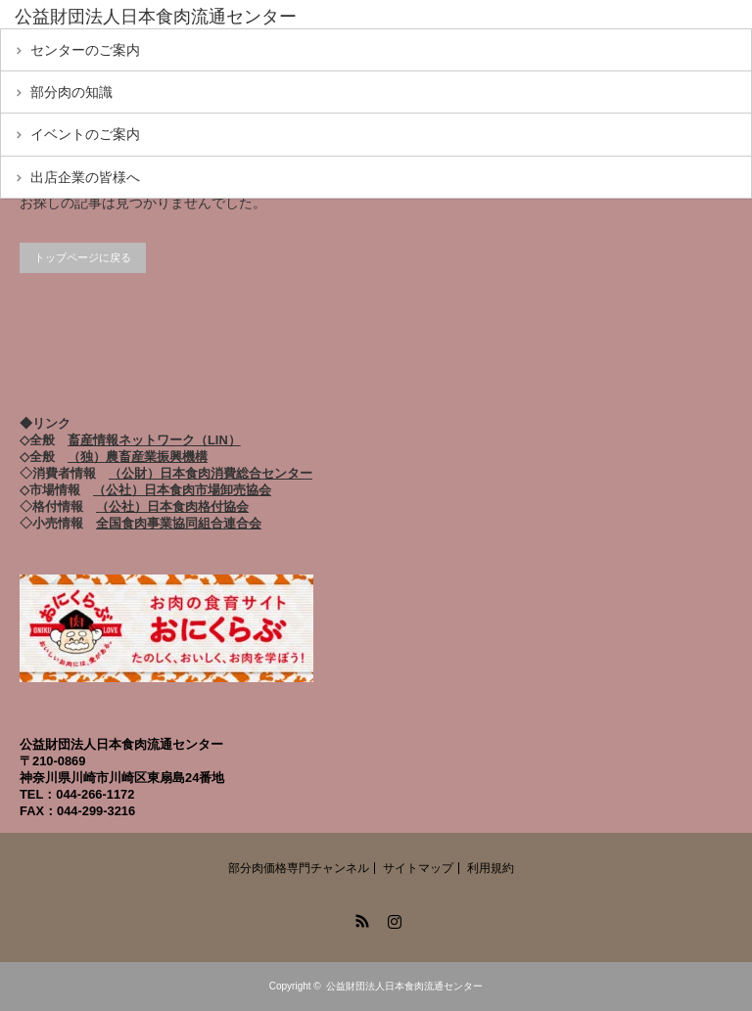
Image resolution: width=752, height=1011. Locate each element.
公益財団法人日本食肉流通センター (404, 986)
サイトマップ (418, 868)
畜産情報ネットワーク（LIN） (154, 440)
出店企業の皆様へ (85, 177)
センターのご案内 (85, 50)
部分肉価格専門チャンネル (298, 868)
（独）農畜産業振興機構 (138, 456)
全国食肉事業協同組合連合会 (178, 523)
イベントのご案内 (85, 134)
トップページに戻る (82, 257)
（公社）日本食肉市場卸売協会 (182, 490)
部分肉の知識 (71, 92)
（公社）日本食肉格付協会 (172, 506)
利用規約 (490, 868)
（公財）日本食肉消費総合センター (210, 473)
